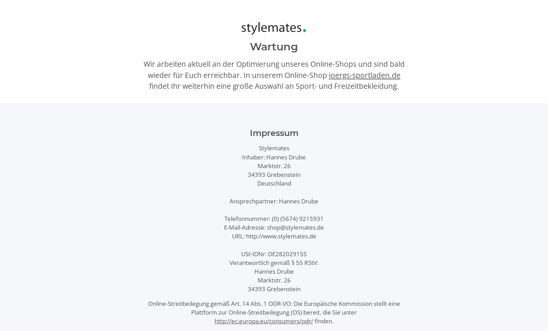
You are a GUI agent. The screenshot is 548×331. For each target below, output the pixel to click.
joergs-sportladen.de (365, 75)
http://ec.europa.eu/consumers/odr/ (264, 321)
